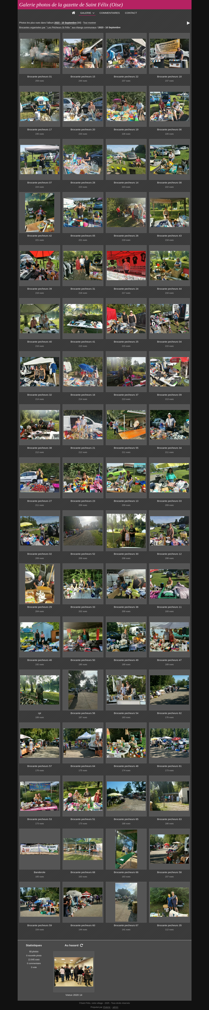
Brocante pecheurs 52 (83, 553)
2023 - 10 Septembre (65, 22)
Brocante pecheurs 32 (39, 394)
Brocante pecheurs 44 (169, 288)
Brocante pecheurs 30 (126, 553)
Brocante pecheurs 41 (83, 341)
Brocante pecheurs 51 (83, 819)
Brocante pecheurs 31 (83, 288)
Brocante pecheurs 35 (169, 925)
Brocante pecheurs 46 (39, 660)
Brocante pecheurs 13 (126, 501)
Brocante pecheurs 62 (169, 713)
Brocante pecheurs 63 (169, 819)
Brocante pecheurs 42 (39, 235)
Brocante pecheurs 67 (126, 925)
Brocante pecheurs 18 (169, 76)
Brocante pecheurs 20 (83, 129)
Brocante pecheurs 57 (39, 766)
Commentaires (109, 12)
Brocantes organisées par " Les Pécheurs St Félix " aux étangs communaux (57, 27)
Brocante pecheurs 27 (39, 501)
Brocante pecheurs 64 (83, 766)
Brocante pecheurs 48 (126, 766)
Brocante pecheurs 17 (39, 129)
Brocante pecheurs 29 (39, 607)
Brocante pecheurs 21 (83, 447)
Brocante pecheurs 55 (126, 447)
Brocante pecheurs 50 (83, 660)
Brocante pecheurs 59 (39, 925)
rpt (39, 713)
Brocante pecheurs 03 (169, 501)
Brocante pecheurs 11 (169, 607)
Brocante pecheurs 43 (169, 235)
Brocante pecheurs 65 (126, 819)
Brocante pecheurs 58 (169, 872)
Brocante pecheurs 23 (83, 501)
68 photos (33, 951)
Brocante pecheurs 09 (169, 394)
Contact (131, 12)
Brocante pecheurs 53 (39, 819)
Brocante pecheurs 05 (83, 235)
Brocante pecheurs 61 (169, 766)
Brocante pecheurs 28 (83, 182)
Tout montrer (89, 22)
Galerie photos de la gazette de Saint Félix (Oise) (71, 5)
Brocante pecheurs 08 (169, 182)
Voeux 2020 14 (73, 995)
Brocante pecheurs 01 (39, 76)
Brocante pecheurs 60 (83, 925)
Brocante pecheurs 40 (39, 341)
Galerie (85, 12)
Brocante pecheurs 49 (126, 660)
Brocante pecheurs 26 (126, 235)
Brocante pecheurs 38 (39, 447)
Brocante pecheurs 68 (83, 872)
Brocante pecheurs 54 (126, 713)
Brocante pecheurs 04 (169, 341)
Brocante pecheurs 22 (126, 76)
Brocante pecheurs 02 (39, 553)
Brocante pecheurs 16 (83, 394)
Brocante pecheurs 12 (169, 553)
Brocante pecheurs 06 (169, 129)
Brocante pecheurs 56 (83, 713)
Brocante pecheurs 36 (126, 607)
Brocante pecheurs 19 (126, 129)
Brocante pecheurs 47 (169, 660)
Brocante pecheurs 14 (126, 182)
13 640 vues (34, 959)
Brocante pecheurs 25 (126, 341)
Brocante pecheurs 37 (126, 394)
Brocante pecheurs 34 (169, 447)
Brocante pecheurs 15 (83, 76)
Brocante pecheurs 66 (126, 872)
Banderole (39, 872)
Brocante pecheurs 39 (39, 288)
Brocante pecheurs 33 (83, 607)
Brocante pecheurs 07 (39, 182)
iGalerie (106, 1007)
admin (115, 1007)
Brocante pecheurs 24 (126, 288)
